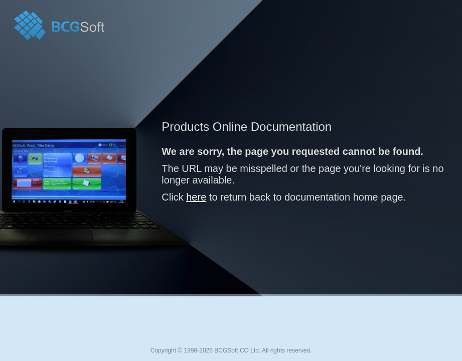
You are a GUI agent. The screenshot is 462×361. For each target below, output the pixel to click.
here (196, 197)
